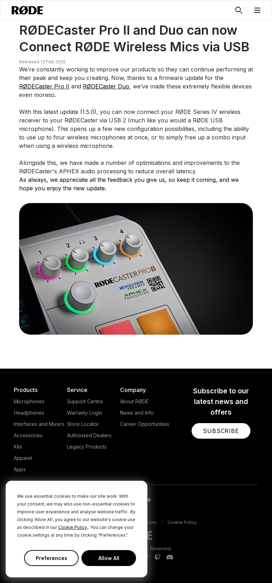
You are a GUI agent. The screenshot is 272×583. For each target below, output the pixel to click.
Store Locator (83, 424)
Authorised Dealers (89, 435)
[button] (257, 10)
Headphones (29, 413)
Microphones (29, 401)
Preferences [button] (51, 558)
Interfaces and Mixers (39, 424)
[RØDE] (27, 10)
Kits (18, 447)
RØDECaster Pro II (44, 86)
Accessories (28, 435)
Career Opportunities (144, 424)
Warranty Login (84, 413)
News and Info (137, 413)
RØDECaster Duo (106, 86)
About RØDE (134, 401)
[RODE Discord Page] (169, 557)
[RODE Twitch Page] (157, 557)
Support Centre (85, 401)
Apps (20, 469)
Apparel (23, 458)
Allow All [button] (108, 558)
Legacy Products (87, 447)
